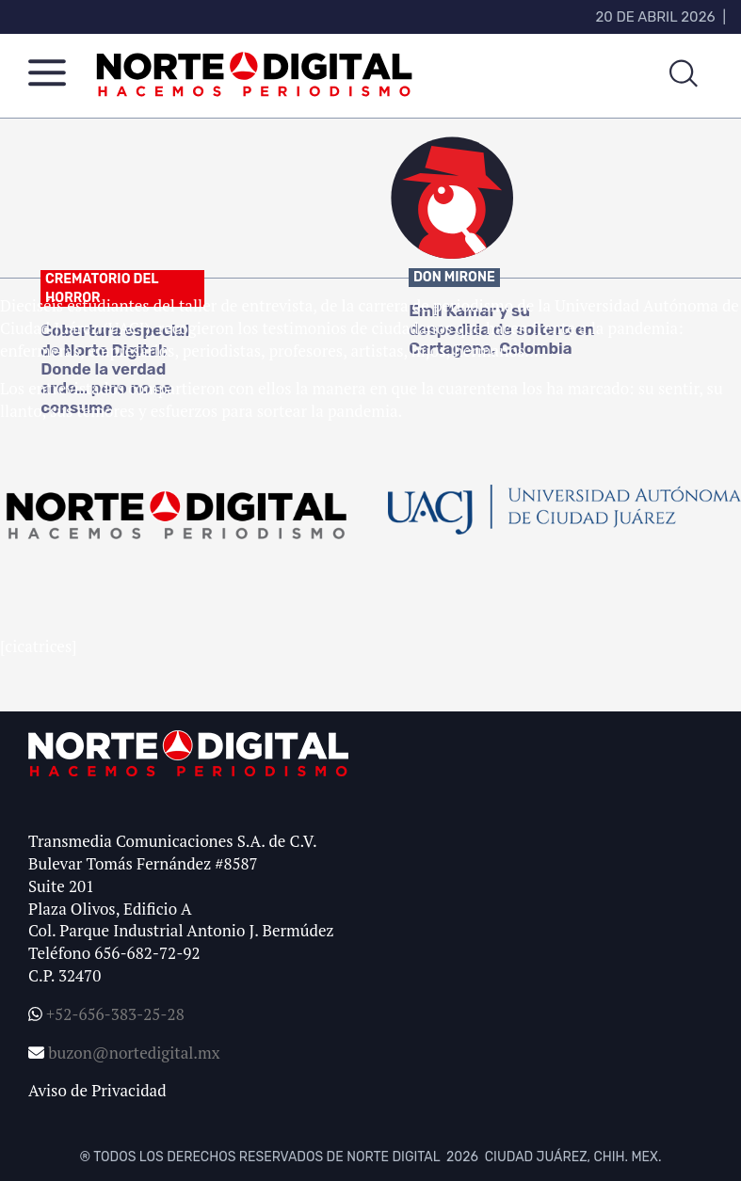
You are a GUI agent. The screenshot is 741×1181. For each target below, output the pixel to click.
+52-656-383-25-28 (113, 1014)
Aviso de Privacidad (97, 1090)
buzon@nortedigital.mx (133, 1052)
